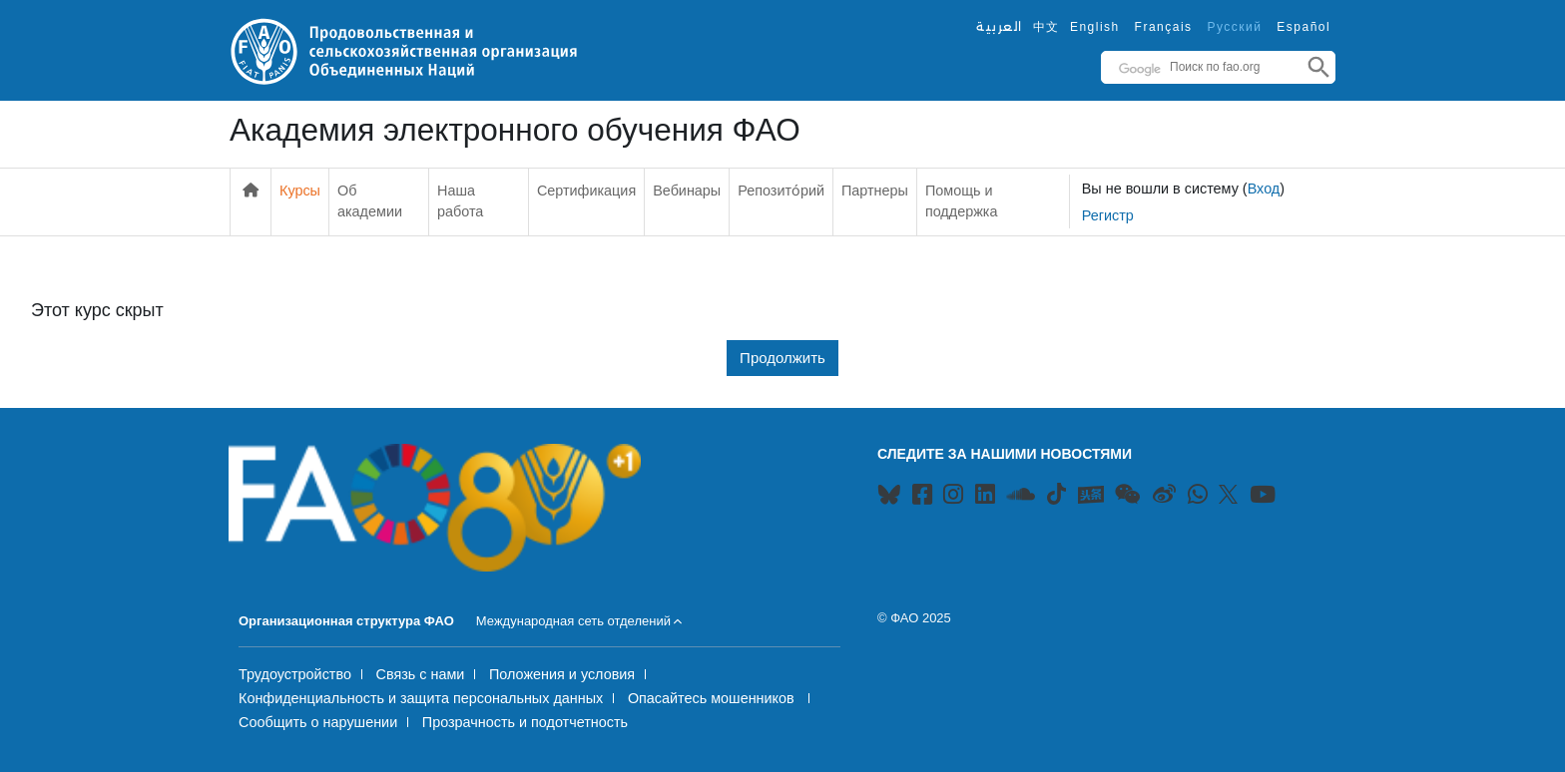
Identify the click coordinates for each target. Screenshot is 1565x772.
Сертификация (586, 190)
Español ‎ (1306, 27)
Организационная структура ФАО (346, 620)
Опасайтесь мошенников (713, 698)
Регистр (1108, 215)
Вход (1264, 188)
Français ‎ (1166, 27)
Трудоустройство (295, 674)
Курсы (299, 190)
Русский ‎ (1237, 27)
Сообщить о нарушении (318, 722)
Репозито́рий (781, 190)
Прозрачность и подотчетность (525, 722)
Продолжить (782, 357)
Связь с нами (420, 674)
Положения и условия (562, 674)
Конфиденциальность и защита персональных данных (421, 698)
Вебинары (687, 190)
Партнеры (874, 190)
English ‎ (1097, 27)
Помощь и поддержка (961, 201)
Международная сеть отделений (573, 620)
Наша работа (460, 201)
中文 (1046, 27)
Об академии (369, 201)
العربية (999, 26)
